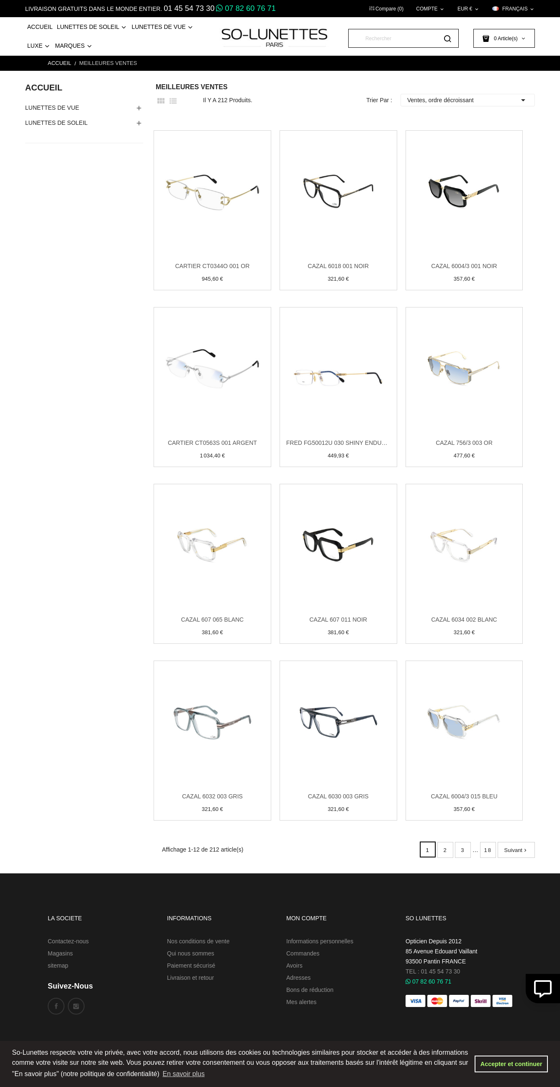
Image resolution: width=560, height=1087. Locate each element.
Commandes (302, 953)
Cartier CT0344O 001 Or (212, 266)
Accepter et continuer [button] (511, 1064)
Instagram (76, 1006)
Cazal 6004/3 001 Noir (464, 266)
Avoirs (294, 965)
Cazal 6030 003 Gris (338, 796)
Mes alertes (301, 1002)
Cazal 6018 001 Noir (338, 266)
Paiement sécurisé (191, 965)
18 (487, 850)
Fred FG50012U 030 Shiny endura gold (338, 442)
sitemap (58, 965)
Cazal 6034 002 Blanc (464, 619)
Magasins (60, 953)
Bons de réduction (310, 989)
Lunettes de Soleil (56, 122)
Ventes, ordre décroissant (467, 100)
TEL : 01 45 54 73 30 (433, 971)
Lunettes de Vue (52, 107)
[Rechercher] (403, 38)
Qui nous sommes (190, 953)
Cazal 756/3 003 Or (464, 442)
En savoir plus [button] (183, 1073)
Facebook (56, 1006)
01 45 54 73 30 (189, 8)
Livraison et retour (190, 977)
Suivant (516, 850)
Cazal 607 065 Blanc (212, 619)
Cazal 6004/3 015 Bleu (464, 796)
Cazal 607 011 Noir (338, 619)
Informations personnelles (319, 941)
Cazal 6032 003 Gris (212, 796)
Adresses (298, 977)
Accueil (43, 87)
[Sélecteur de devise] (468, 9)
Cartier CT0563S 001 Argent (212, 442)
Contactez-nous (68, 941)
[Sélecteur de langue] (513, 9)
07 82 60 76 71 (245, 8)
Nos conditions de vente (198, 941)
